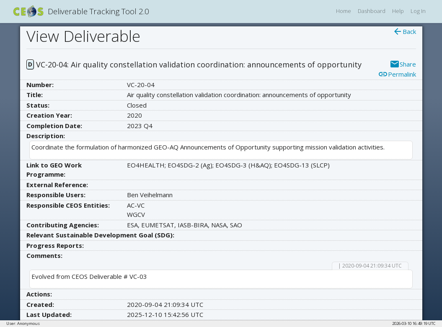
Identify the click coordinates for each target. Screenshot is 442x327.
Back (404, 31)
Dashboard (371, 11)
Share (403, 64)
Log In (418, 11)
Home (343, 11)
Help (398, 11)
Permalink (397, 74)
